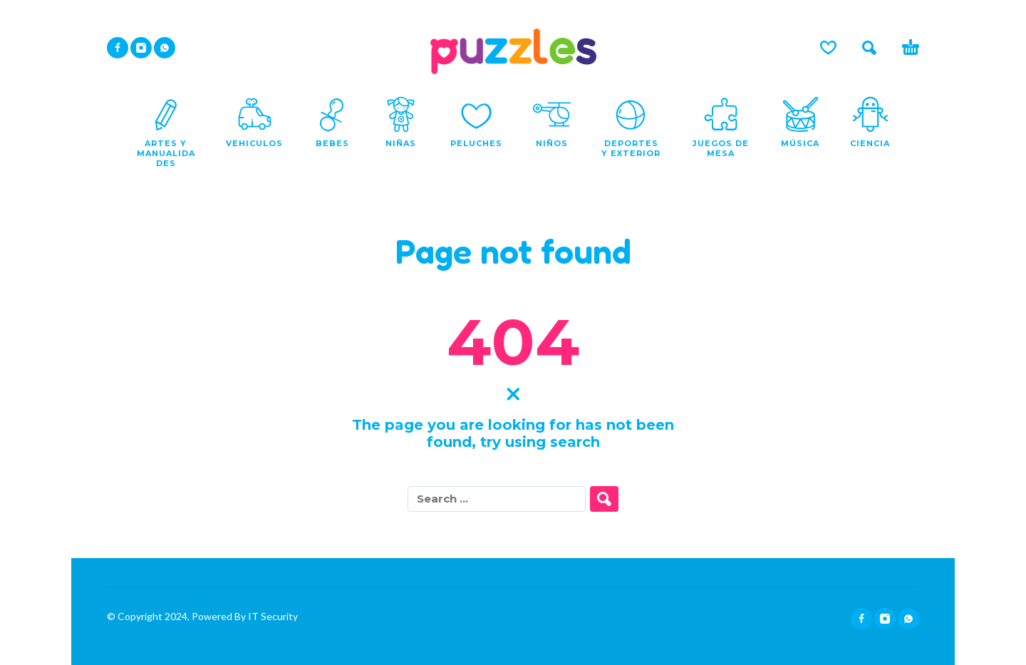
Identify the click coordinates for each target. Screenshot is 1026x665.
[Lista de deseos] (828, 48)
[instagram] (141, 47)
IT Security (272, 616)
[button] (869, 48)
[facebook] (117, 47)
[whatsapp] (164, 47)
